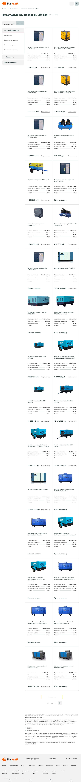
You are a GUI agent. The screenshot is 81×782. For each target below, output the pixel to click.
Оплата (58, 765)
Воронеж (4, 773)
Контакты (73, 765)
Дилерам (40, 765)
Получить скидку (45, 67)
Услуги (23, 765)
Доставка (65, 765)
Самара (4, 771)
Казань (53, 771)
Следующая (60, 703)
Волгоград (54, 773)
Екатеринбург (25, 771)
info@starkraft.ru (52, 758)
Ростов (63, 771)
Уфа (23, 773)
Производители (13, 765)
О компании (31, 765)
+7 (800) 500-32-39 (71, 758)
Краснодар (44, 771)
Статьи (4, 765)
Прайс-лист (49, 765)
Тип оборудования (12, 30)
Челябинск (34, 771)
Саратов (34, 773)
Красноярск (45, 773)
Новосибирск (15, 773)
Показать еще (52, 697)
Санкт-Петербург (16, 771)
